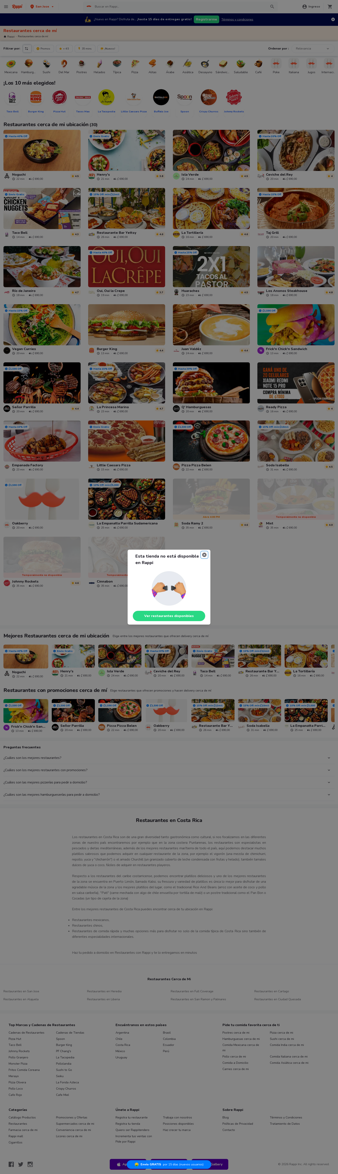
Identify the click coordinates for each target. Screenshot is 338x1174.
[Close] (204, 554)
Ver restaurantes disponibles (169, 616)
